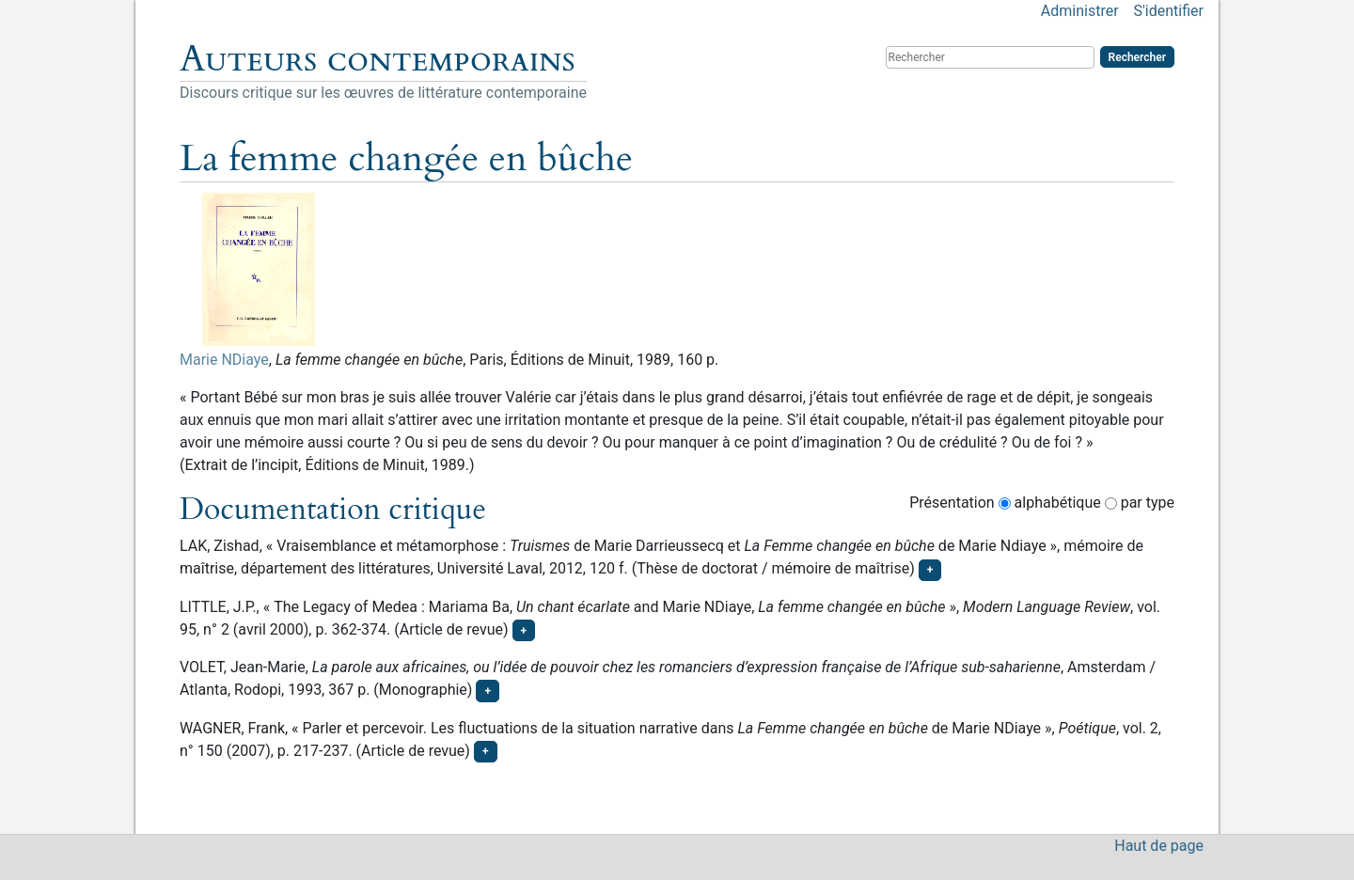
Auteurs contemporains (377, 59)
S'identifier (1169, 11)
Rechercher (1137, 57)
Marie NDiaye (224, 360)
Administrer (1080, 11)
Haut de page (1159, 846)
